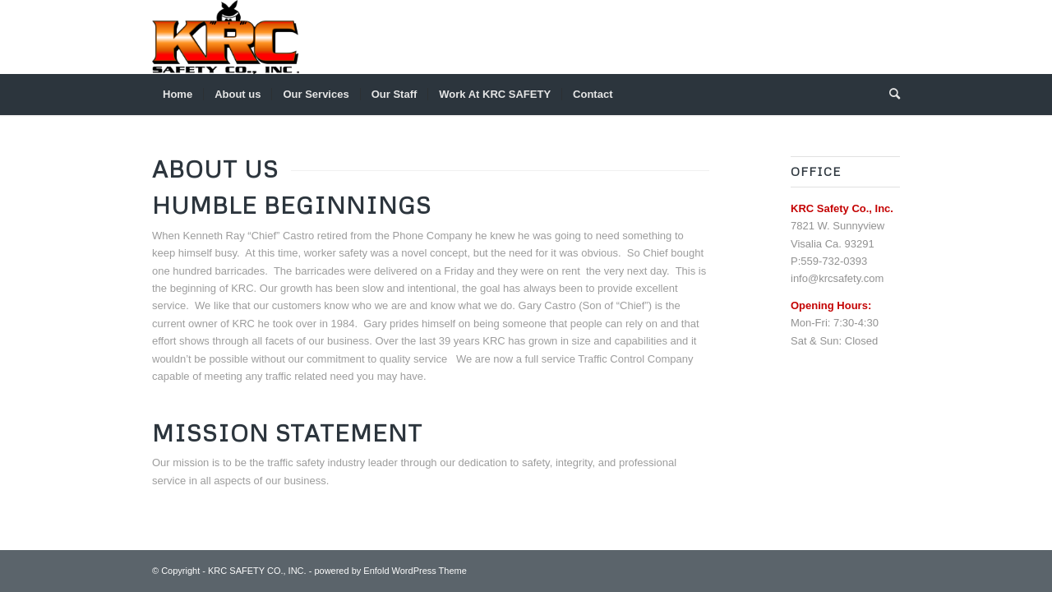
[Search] (889, 94)
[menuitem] (177, 94)
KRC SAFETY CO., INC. (257, 571)
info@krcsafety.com (837, 278)
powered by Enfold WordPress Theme (390, 571)
